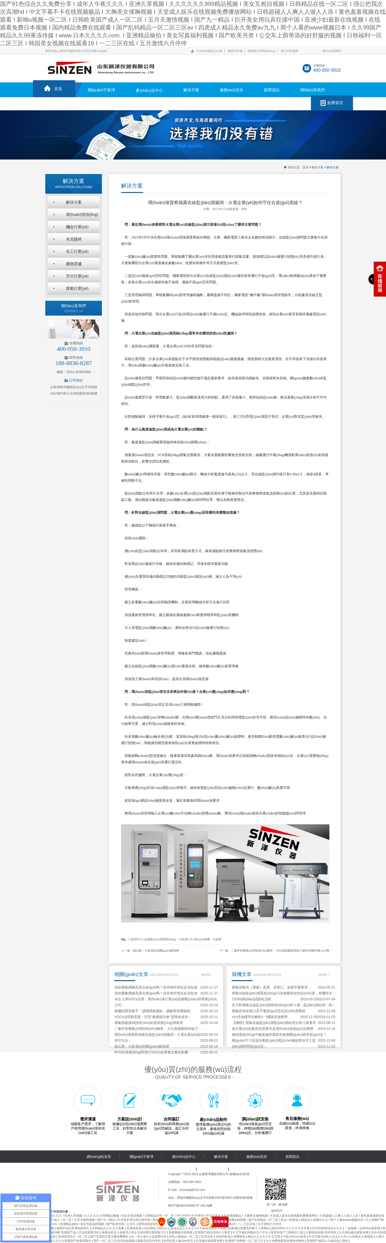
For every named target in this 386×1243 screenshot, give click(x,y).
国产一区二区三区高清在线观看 (115, 1241)
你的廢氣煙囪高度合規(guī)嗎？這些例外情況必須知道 (155, 987)
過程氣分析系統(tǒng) (261, 51)
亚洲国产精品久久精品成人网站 (328, 1241)
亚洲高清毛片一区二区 (73, 1236)
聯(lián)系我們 (331, 51)
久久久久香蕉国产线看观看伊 (72, 1241)
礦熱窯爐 (74, 264)
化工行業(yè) (77, 251)
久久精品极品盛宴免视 (354, 1232)
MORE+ (206, 975)
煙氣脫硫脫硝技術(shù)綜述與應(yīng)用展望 (148, 1023)
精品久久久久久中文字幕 (264, 1236)
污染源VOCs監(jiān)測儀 (194, 939)
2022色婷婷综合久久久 (327, 1228)
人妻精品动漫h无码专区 (321, 1232)
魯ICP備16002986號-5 (183, 1205)
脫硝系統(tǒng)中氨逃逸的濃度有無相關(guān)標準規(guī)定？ (279, 1034)
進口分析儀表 (289, 51)
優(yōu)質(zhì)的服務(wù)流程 (193, 1069)
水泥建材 (74, 239)
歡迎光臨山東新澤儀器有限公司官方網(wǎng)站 (76, 51)
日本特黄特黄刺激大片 (152, 1232)
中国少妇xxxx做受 (295, 1236)
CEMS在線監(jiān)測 (209, 51)
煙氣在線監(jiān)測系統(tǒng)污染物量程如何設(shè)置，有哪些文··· (283, 993)
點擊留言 (335, 103)
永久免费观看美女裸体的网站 (285, 1241)
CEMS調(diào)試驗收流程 (251, 999)
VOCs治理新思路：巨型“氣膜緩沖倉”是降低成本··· (152, 1017)
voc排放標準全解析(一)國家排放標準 (260, 1017)
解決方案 (191, 90)
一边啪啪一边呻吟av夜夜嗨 (363, 1228)
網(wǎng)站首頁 (99, 1157)
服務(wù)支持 (231, 90)
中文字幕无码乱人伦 (322, 1236)
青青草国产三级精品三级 (287, 1232)
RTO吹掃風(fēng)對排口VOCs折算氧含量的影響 (151, 1052)
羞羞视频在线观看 (181, 1232)
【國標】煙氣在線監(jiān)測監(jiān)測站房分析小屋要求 (274, 1023)
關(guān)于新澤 (101, 90)
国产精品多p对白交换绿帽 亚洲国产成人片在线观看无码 (63, 1232)
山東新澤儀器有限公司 (213, 1174)
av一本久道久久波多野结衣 (149, 1236)
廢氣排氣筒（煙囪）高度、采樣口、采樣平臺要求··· (271, 987)
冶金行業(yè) (77, 227)
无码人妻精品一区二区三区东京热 (191, 1236)
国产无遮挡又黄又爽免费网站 (109, 1236)
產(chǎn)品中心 (149, 90)
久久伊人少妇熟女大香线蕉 (356, 1236)
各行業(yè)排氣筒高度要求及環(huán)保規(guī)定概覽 (272, 1029)
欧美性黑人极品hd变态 (178, 1241)
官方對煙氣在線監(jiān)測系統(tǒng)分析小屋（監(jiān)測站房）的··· (283, 1005)
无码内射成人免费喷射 (231, 1236)
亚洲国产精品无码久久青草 (213, 1232)
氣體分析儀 (235, 51)
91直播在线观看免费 (210, 1241)
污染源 (216, 939)
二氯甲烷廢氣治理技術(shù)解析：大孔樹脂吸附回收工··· (157, 1029)
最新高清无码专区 (149, 1241)
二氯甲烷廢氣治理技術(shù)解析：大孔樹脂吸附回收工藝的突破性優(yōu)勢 (280, 950)
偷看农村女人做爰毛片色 (118, 1232)
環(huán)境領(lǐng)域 (82, 216)
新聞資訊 (272, 90)
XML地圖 (206, 1205)
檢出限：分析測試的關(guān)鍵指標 (156, 950)
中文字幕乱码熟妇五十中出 (251, 1232)
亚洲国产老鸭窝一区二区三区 (244, 1241)
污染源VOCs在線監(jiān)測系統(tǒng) (152, 939)
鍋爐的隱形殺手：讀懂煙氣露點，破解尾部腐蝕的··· (153, 1011)
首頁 (58, 89)
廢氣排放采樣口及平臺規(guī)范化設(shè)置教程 (269, 1011)
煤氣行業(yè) (77, 288)
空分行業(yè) (77, 276)
